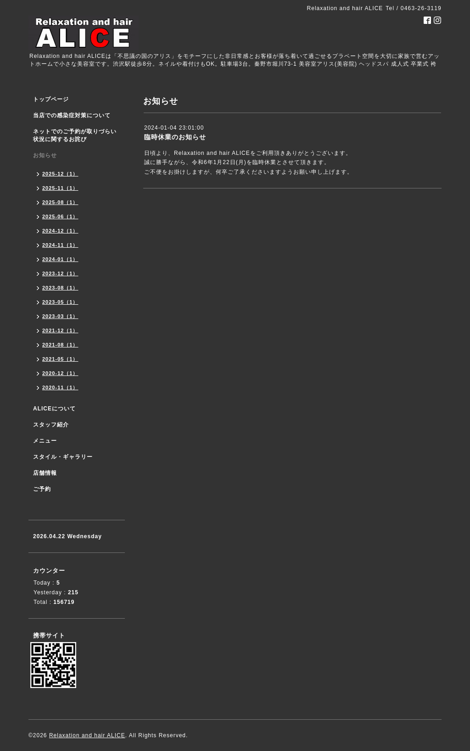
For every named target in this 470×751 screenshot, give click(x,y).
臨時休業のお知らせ (175, 137)
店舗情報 (45, 473)
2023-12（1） (60, 273)
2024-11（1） (60, 245)
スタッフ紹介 (51, 424)
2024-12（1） (60, 230)
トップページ (51, 99)
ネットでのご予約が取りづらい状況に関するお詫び (75, 135)
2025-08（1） (60, 202)
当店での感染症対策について (72, 115)
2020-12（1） (60, 373)
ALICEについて (54, 408)
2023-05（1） (60, 302)
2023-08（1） (60, 287)
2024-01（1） (60, 259)
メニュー (45, 441)
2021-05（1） (60, 359)
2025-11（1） (60, 188)
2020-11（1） (60, 387)
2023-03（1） (60, 316)
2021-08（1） (60, 344)
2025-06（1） (60, 216)
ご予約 (42, 489)
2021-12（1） (60, 330)
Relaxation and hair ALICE (87, 735)
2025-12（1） (60, 173)
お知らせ (45, 155)
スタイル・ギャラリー (63, 457)
